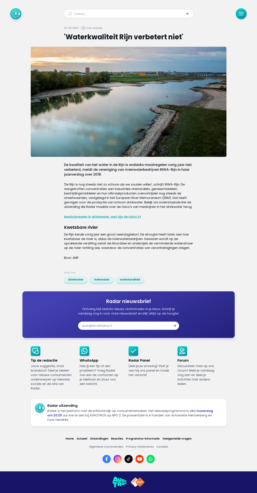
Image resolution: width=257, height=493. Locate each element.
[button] (187, 14)
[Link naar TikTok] (128, 459)
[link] (76, 279)
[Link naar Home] (70, 439)
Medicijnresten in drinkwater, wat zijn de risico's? (102, 217)
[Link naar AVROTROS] (119, 482)
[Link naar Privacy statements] (140, 447)
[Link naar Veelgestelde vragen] (177, 439)
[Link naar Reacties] (117, 439)
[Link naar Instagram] (117, 459)
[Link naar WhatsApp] (150, 459)
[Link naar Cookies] (162, 447)
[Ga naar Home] (15, 13)
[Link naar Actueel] (82, 439)
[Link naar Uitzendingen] (99, 439)
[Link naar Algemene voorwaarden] (106, 447)
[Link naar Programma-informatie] (143, 439)
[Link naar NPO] (138, 482)
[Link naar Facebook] (106, 459)
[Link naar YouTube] (139, 459)
